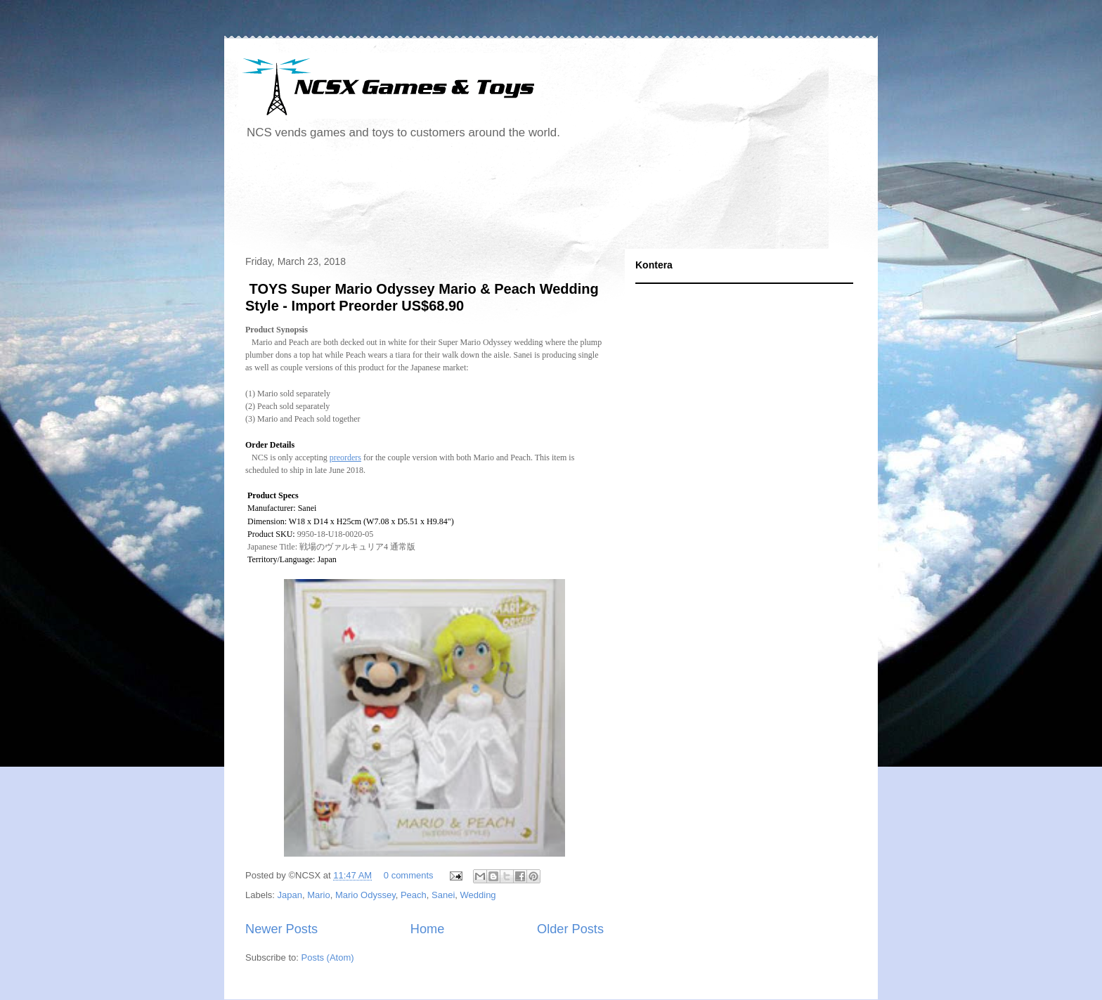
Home (427, 929)
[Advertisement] (494, 199)
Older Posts (570, 929)
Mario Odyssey (365, 895)
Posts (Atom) (328, 957)
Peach (414, 895)
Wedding (478, 895)
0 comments (409, 875)
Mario (318, 895)
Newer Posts (281, 929)
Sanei (443, 895)
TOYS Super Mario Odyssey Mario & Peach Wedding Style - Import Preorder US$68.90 (422, 297)
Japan (290, 895)
